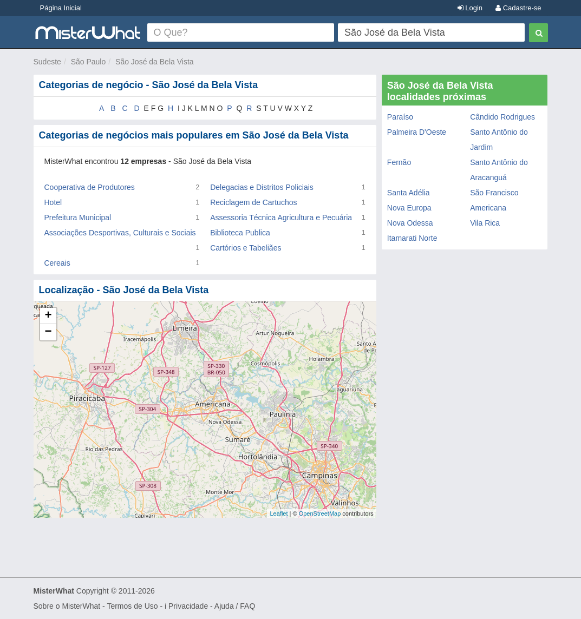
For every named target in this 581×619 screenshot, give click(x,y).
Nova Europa (409, 207)
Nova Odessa (410, 223)
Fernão (399, 162)
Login (470, 8)
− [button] (47, 332)
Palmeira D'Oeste (416, 132)
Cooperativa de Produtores (89, 187)
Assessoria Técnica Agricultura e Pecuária (281, 217)
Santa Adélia (408, 192)
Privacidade (188, 606)
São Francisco (494, 192)
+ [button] (47, 316)
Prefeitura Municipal (78, 217)
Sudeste (47, 61)
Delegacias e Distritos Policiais (262, 187)
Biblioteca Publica (240, 232)
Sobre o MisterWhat (67, 606)
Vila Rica (485, 223)
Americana (488, 207)
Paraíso (400, 117)
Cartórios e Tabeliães (245, 247)
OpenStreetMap (320, 513)
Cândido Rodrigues (502, 117)
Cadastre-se (518, 8)
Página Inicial (61, 8)
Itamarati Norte (412, 238)
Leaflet (279, 513)
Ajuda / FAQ (234, 606)
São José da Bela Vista (154, 61)
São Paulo (88, 61)
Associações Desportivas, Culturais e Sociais (120, 232)
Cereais (57, 263)
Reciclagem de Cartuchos (253, 202)
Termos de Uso (132, 606)
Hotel (53, 202)
